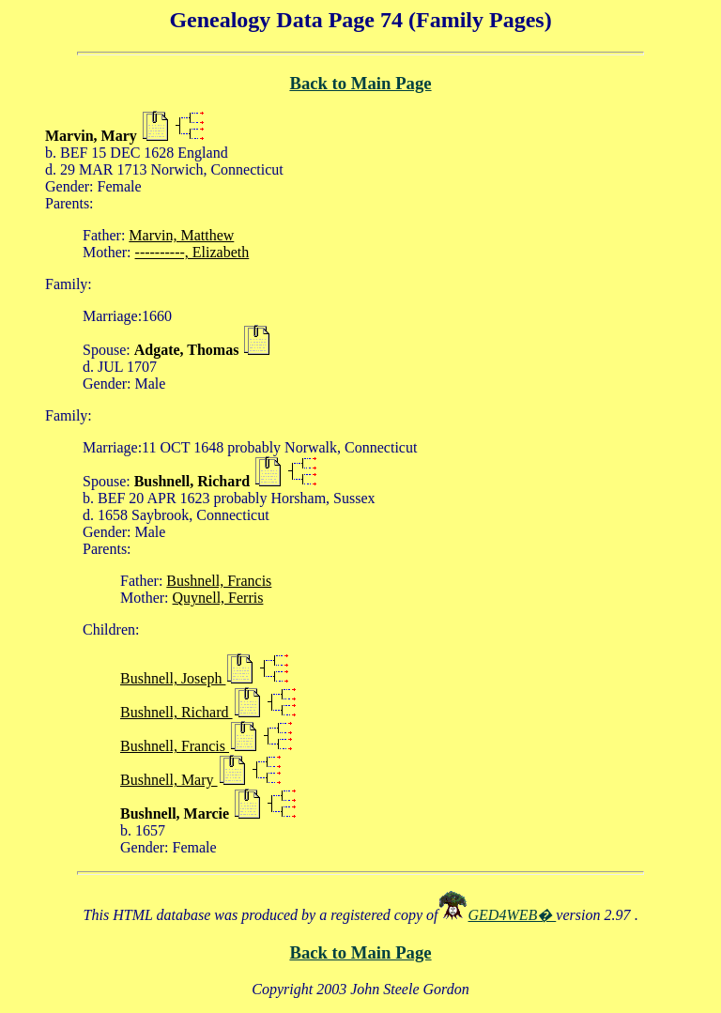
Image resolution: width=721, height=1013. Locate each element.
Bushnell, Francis (218, 581)
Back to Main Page (360, 83)
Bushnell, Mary (169, 780)
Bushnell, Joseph (172, 678)
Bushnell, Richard (176, 712)
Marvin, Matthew (181, 235)
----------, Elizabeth (192, 252)
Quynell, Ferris (218, 598)
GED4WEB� (512, 915)
